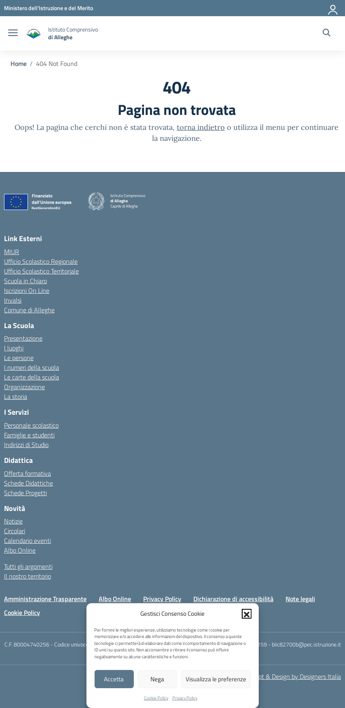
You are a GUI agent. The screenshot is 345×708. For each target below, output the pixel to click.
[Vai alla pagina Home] (19, 63)
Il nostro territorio (27, 576)
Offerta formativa (27, 473)
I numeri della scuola (31, 367)
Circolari (14, 531)
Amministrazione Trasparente (45, 599)
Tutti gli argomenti (28, 566)
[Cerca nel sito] (326, 33)
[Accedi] (333, 8)
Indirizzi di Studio (26, 444)
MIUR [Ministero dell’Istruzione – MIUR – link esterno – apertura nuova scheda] (11, 251)
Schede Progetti (25, 493)
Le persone (19, 357)
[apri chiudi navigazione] (13, 33)
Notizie (13, 521)
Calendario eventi (27, 540)
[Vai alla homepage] (34, 33)
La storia (15, 396)
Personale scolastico (31, 425)
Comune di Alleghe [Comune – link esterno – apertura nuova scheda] (29, 310)
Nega (157, 679)
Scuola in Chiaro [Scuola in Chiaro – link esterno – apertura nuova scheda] (25, 281)
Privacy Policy (184, 698)
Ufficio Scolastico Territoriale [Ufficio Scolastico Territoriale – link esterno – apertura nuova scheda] (41, 271)
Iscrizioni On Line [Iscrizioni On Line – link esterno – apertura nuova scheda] (26, 290)
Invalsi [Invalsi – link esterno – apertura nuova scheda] (12, 300)
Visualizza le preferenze (216, 679)
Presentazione (23, 338)
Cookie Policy (156, 698)
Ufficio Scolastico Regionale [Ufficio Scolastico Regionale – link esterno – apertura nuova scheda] (41, 261)
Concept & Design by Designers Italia (291, 676)
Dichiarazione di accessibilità (233, 599)
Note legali (300, 599)
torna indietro (201, 127)
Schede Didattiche (28, 483)
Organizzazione (24, 387)
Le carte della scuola (31, 377)
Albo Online (20, 550)
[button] (247, 614)
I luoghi (13, 348)
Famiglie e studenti (29, 435)
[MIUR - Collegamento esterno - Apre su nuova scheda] (48, 8)
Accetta (114, 679)
